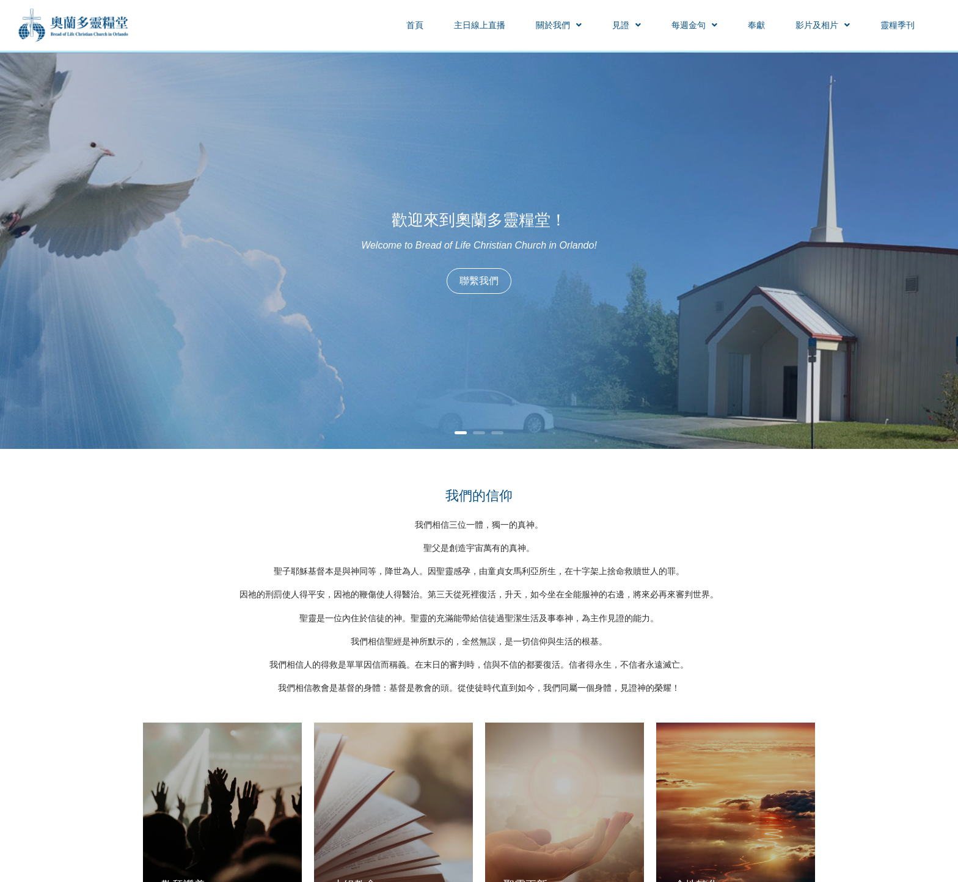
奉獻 (756, 25)
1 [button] (461, 432)
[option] (479, 251)
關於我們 (559, 25)
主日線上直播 (479, 25)
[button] (559, 25)
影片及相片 (822, 25)
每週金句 (694, 25)
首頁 (414, 25)
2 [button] (479, 432)
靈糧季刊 (897, 25)
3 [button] (497, 432)
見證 (626, 25)
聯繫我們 (479, 280)
